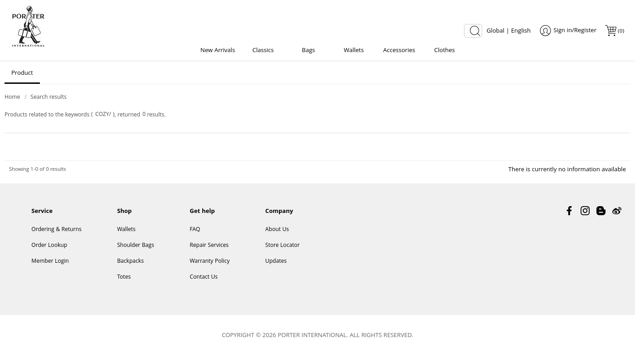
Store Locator (282, 246)
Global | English (509, 31)
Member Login (49, 261)
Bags (308, 51)
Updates (276, 261)
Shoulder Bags (135, 246)
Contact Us (204, 277)
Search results (48, 97)
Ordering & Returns (56, 230)
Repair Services (209, 246)
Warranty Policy (210, 261)
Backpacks (130, 261)
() (620, 31)
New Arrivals (217, 51)
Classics (263, 51)
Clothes (444, 51)
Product (22, 73)
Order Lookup (49, 246)
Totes (124, 277)
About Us (277, 230)
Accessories (399, 51)
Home (12, 97)
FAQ (195, 230)
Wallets (354, 51)
